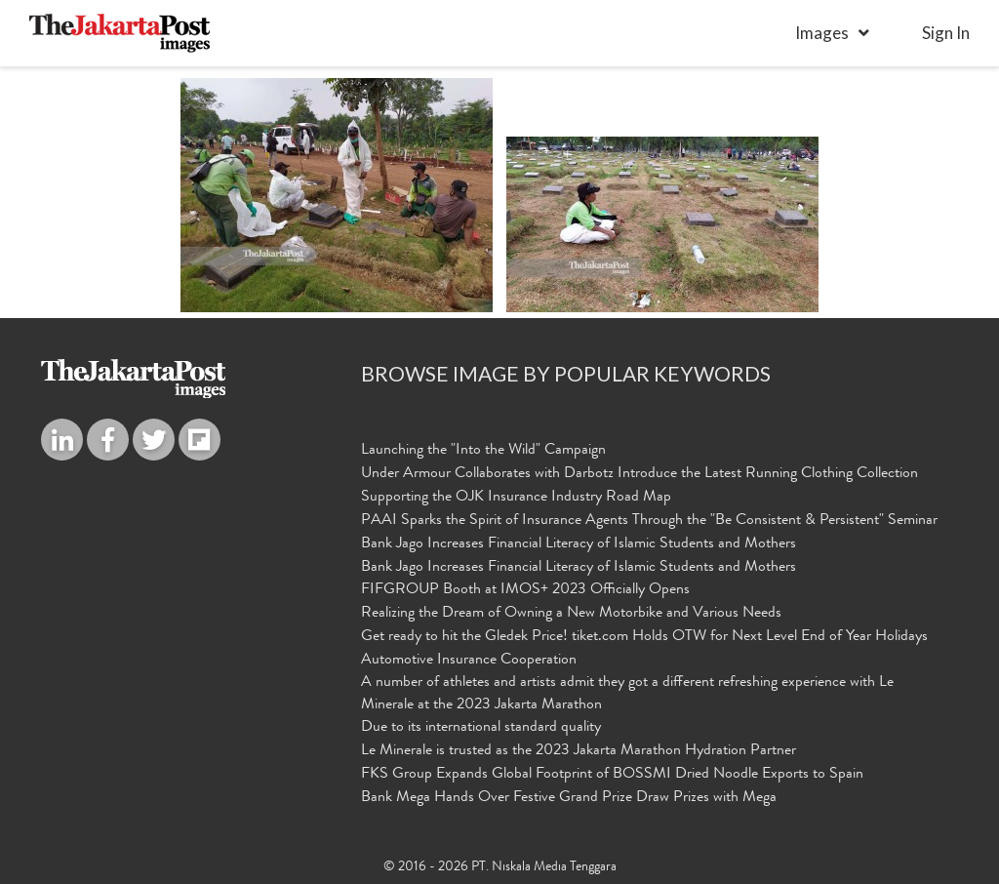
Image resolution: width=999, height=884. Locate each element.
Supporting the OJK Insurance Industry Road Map (516, 497)
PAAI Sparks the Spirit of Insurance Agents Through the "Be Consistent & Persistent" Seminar (649, 521)
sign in (946, 32)
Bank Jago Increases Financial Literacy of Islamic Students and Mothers (578, 544)
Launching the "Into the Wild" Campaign (483, 451)
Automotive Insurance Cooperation (469, 660)
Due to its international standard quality (481, 728)
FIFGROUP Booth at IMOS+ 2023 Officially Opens (525, 590)
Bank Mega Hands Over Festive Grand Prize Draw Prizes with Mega (569, 798)
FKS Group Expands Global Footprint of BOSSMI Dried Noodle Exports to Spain (612, 775)
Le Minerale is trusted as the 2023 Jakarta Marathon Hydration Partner (578, 751)
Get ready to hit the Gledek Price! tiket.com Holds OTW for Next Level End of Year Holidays (644, 637)
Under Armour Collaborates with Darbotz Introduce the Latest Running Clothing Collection (639, 474)
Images (822, 32)
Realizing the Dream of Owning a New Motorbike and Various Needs (571, 614)
